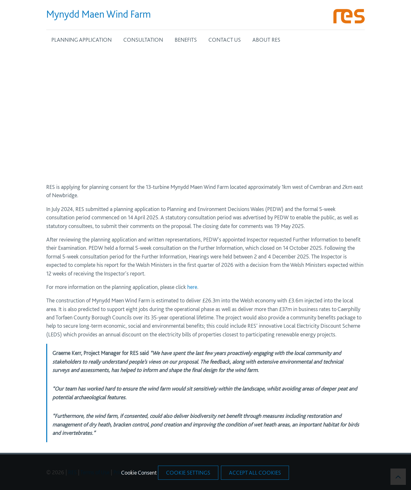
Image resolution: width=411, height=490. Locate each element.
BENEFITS (186, 39)
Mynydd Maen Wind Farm (98, 14)
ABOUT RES (266, 39)
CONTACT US (224, 39)
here (192, 286)
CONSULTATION (143, 39)
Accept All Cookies (255, 472)
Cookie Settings (188, 472)
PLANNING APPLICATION (81, 39)
